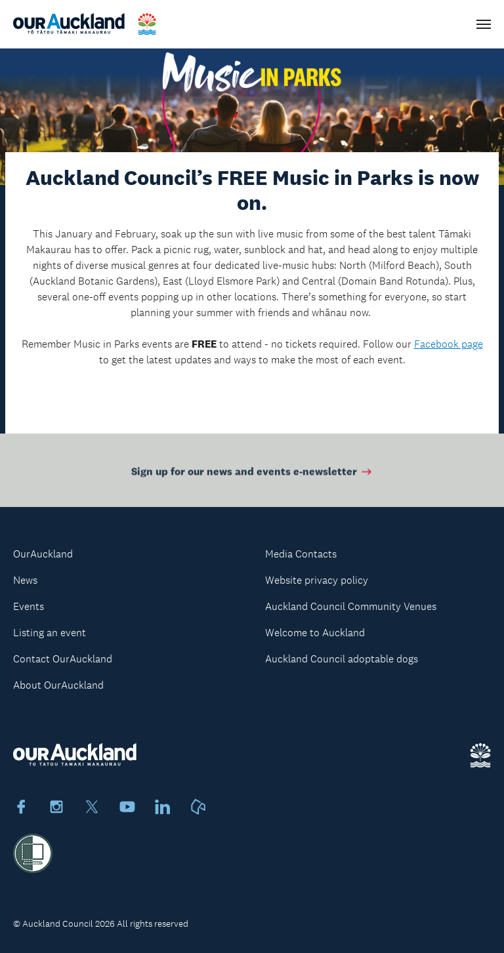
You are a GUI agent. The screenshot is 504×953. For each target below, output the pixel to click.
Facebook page (448, 344)
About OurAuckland (58, 685)
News (25, 580)
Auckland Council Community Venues (350, 606)
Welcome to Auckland (315, 632)
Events (28, 606)
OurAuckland (43, 554)
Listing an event (49, 632)
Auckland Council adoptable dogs (341, 659)
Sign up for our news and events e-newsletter (252, 474)
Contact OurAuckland (62, 659)
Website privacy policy (316, 580)
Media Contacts (301, 554)
